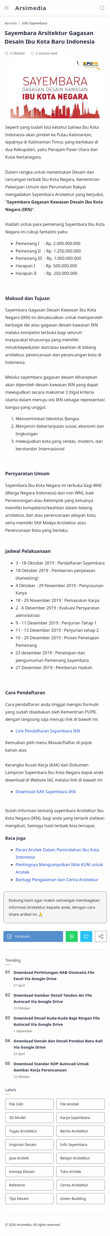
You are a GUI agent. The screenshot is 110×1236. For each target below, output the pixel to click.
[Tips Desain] (29, 1198)
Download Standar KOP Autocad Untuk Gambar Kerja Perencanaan (51, 1066)
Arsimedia (30, 8)
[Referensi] (29, 1185)
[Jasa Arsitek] (29, 1158)
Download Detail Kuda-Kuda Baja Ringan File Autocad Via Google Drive (57, 1021)
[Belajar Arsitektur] (80, 1158)
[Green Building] (80, 1198)
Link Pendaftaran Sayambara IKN (48, 731)
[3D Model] (29, 1117)
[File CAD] (29, 1104)
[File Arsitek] (80, 1104)
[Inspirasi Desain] (29, 1144)
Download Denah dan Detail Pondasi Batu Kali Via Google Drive (58, 1044)
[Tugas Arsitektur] (29, 1131)
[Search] (102, 7)
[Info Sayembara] (80, 1144)
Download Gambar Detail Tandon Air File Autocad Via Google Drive (53, 998)
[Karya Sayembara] (80, 1117)
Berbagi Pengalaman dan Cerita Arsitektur (57, 879)
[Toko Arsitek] (80, 1171)
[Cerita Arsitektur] (80, 1185)
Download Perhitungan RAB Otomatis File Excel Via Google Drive (54, 975)
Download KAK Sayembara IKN (46, 791)
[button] (33, 936)
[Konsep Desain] (29, 1171)
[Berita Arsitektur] (80, 1131)
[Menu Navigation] (6, 7)
